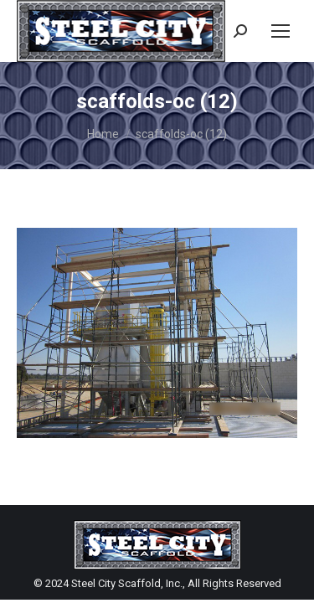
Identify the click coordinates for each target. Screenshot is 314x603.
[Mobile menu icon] (280, 31)
